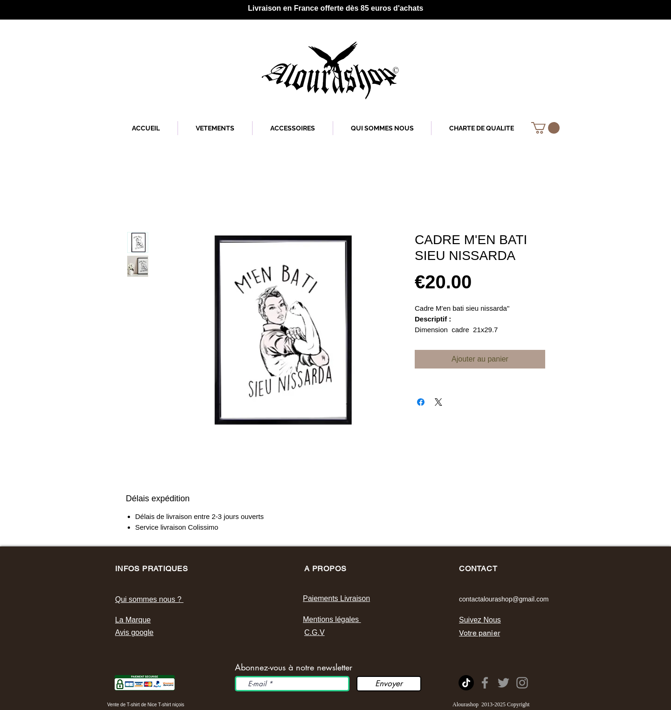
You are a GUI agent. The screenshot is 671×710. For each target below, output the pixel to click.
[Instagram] (522, 682)
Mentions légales (332, 619)
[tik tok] (466, 682)
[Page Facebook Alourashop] (485, 682)
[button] (545, 128)
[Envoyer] (388, 683)
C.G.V (314, 632)
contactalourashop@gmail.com (503, 599)
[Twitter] (503, 682)
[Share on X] (438, 402)
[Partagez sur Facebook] (420, 402)
